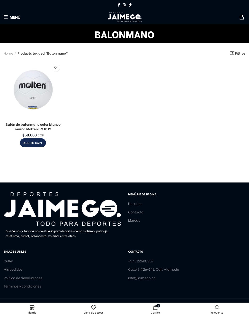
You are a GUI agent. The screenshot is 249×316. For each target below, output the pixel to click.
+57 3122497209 (140, 261)
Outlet (8, 261)
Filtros (240, 53)
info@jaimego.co (141, 277)
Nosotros (135, 203)
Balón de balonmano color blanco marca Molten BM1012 (33, 127)
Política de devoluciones (23, 277)
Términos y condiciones (22, 286)
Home (8, 53)
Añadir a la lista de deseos (55, 67)
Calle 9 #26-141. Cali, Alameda (153, 269)
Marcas (134, 220)
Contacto (135, 212)
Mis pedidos (13, 269)
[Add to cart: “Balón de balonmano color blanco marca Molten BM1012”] (33, 142)
